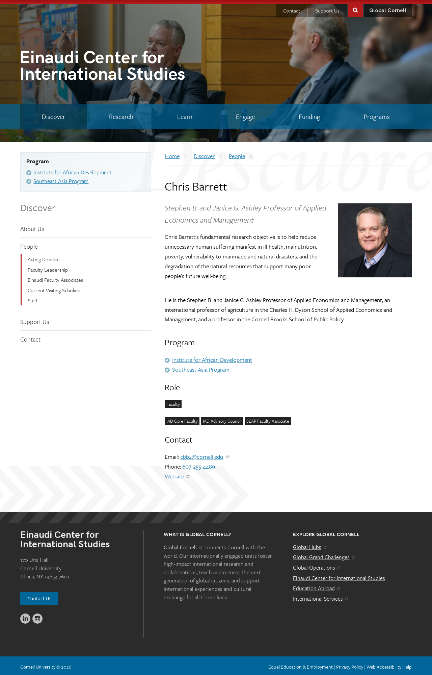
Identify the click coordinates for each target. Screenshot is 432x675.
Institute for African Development (72, 170)
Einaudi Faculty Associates (55, 277)
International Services (321, 596)
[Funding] (309, 114)
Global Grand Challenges (324, 555)
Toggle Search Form (355, 7)
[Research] (121, 114)
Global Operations (317, 565)
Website (178, 474)
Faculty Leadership (48, 267)
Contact (291, 8)
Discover (38, 205)
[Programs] (376, 114)
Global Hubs (310, 545)
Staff (33, 298)
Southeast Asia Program (60, 179)
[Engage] (245, 114)
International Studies (117, 65)
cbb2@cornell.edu (205, 454)
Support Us (327, 8)
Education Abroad (317, 586)
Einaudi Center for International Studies (339, 576)
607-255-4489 (198, 464)
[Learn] (184, 114)
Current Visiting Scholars (54, 288)
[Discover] (53, 114)
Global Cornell (387, 8)
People (29, 244)
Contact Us (39, 596)
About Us (32, 226)
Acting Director (44, 256)
